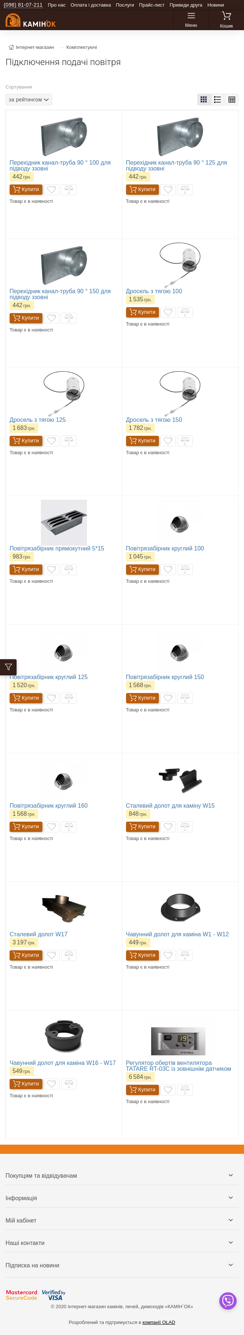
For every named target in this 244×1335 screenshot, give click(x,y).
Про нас (57, 5)
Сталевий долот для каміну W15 (170, 806)
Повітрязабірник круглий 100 (165, 548)
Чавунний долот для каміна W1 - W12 (177, 934)
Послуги (125, 5)
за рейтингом (25, 99)
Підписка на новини (32, 1265)
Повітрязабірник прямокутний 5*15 (57, 548)
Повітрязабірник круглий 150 (165, 677)
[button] (204, 99)
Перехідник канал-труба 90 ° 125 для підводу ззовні (176, 165)
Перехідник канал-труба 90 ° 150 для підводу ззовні (60, 294)
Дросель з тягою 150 (154, 420)
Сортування (19, 87)
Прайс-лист (151, 5)
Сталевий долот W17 (38, 934)
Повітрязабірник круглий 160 (49, 806)
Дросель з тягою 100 (154, 291)
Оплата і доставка (91, 5)
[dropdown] (227, 1301)
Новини (216, 5)
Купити (26, 189)
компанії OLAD (158, 1322)
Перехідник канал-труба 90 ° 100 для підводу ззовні (60, 165)
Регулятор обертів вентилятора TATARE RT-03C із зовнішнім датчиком (178, 1066)
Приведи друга (186, 5)
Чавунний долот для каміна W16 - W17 (63, 1063)
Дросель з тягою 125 (38, 420)
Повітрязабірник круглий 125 (49, 677)
